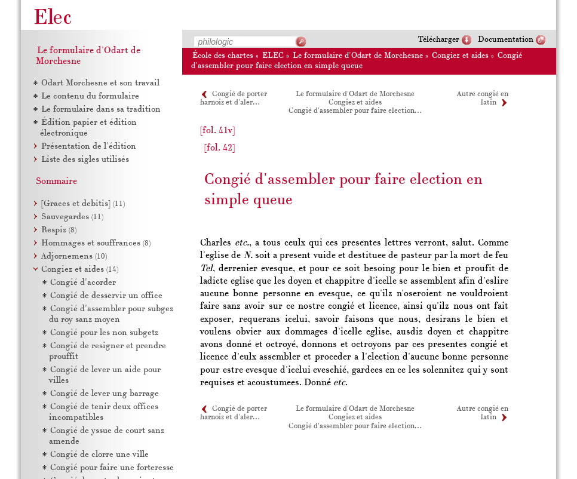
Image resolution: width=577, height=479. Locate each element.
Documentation (505, 40)
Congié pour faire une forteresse (112, 467)
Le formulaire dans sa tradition (101, 109)
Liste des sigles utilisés (85, 159)
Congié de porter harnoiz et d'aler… (233, 413)
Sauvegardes (72, 217)
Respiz (58, 230)
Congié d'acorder (83, 282)
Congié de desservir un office (106, 295)
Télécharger (438, 40)
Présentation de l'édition (88, 146)
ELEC (273, 56)
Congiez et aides (460, 56)
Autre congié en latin (482, 413)
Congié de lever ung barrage (104, 393)
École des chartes (222, 56)
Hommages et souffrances (96, 243)
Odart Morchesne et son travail (100, 83)
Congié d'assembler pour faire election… (354, 111)
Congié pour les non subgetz (104, 332)
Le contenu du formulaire (90, 96)
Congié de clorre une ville (99, 454)
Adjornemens (74, 256)
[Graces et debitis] (83, 203)
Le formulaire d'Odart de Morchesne (358, 56)
